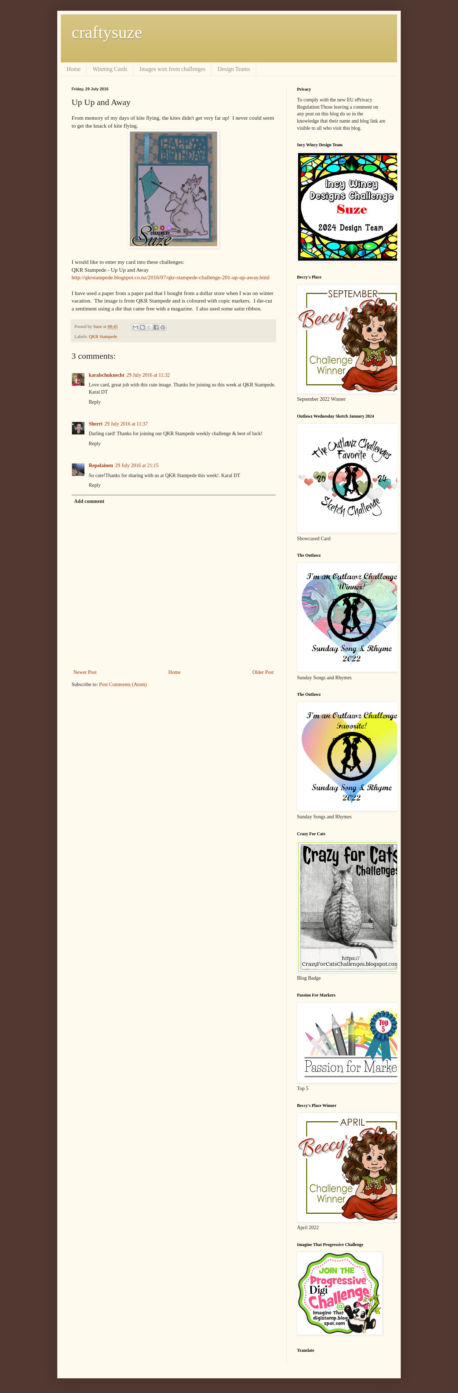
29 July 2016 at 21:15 (137, 465)
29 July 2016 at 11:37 (126, 424)
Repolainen (101, 465)
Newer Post (85, 672)
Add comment (89, 501)
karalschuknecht (107, 375)
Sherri (95, 424)
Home (74, 69)
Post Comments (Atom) (123, 684)
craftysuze (107, 32)
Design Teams (234, 69)
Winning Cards (110, 69)
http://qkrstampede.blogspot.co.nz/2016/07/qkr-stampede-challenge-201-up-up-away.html (170, 277)
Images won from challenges (172, 69)
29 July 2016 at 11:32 (148, 375)
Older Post (263, 672)
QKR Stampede (103, 336)
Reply (95, 402)
